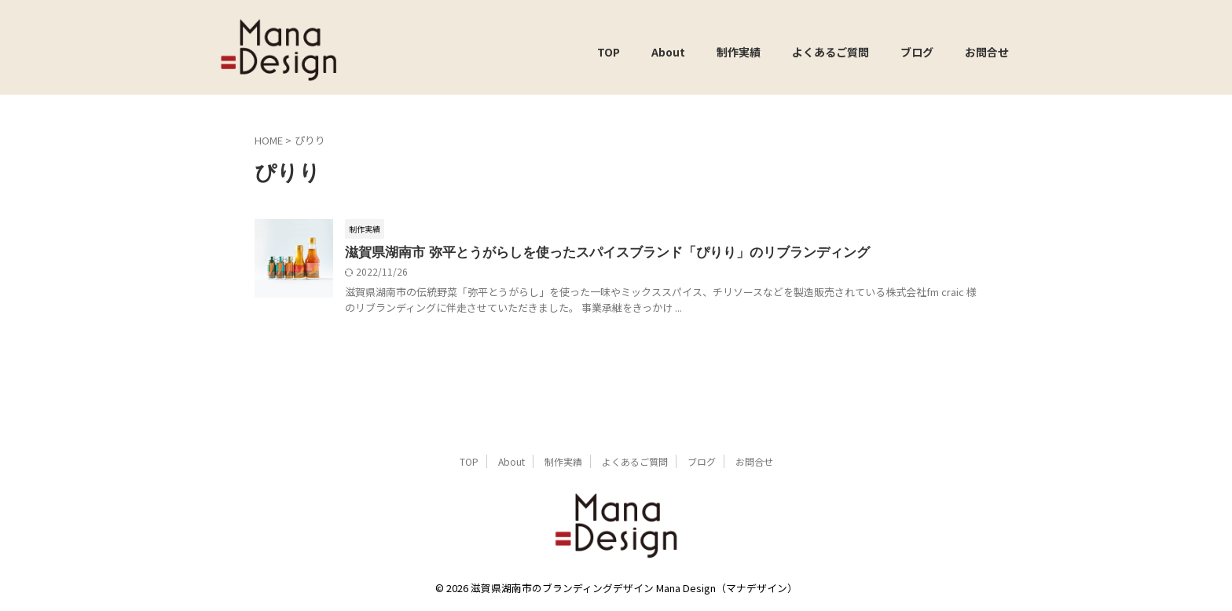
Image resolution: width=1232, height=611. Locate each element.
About (668, 52)
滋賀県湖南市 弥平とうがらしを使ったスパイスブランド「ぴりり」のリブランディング (592, 253)
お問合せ (987, 52)
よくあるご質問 (830, 52)
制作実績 (739, 52)
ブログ (916, 52)
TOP (608, 52)
